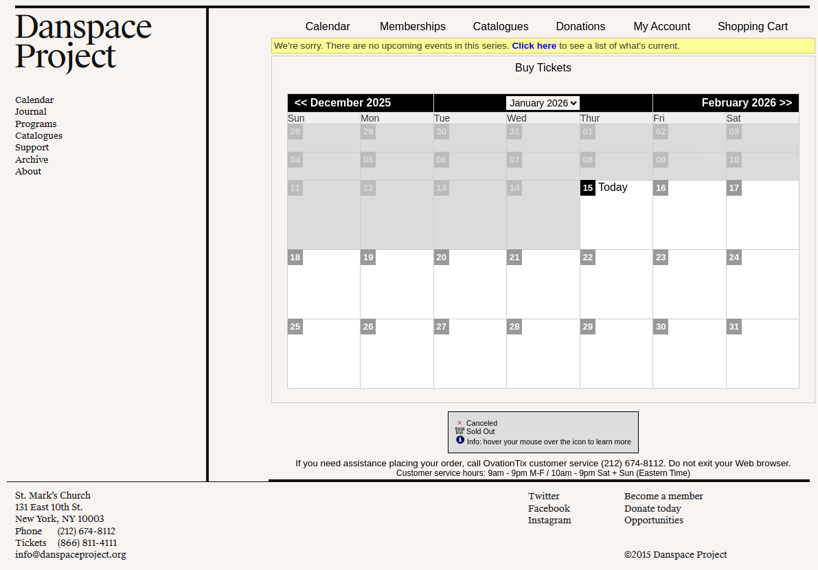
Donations (580, 26)
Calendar (328, 26)
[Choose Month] (543, 103)
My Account (660, 26)
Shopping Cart (753, 26)
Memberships (413, 26)
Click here (534, 46)
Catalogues (501, 26)
